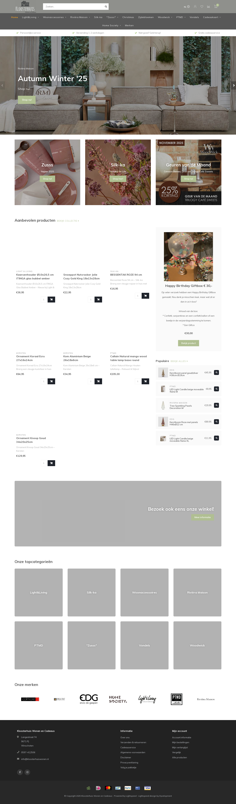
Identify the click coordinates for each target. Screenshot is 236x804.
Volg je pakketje (128, 767)
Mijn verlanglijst (180, 747)
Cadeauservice (128, 747)
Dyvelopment (165, 796)
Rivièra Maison (79, 17)
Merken (129, 25)
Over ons (125, 737)
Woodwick (164, 17)
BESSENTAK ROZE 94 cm (126, 274)
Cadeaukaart (210, 17)
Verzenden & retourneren (133, 742)
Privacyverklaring (129, 762)
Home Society (110, 25)
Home (14, 17)
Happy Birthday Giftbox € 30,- (188, 286)
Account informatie (181, 737)
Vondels (194, 17)
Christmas (128, 17)
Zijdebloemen (146, 17)
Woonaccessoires (53, 17)
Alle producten (179, 757)
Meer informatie (202, 517)
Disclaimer (125, 757)
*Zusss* (111, 17)
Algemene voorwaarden (132, 752)
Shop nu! (27, 99)
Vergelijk (176, 752)
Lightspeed (131, 796)
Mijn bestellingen (180, 742)
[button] (2, 85)
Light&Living (29, 17)
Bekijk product (188, 343)
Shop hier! (118, 178)
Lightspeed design (147, 796)
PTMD (179, 17)
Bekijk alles (179, 361)
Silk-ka (98, 17)
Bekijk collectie (68, 221)
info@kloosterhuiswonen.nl (35, 759)
